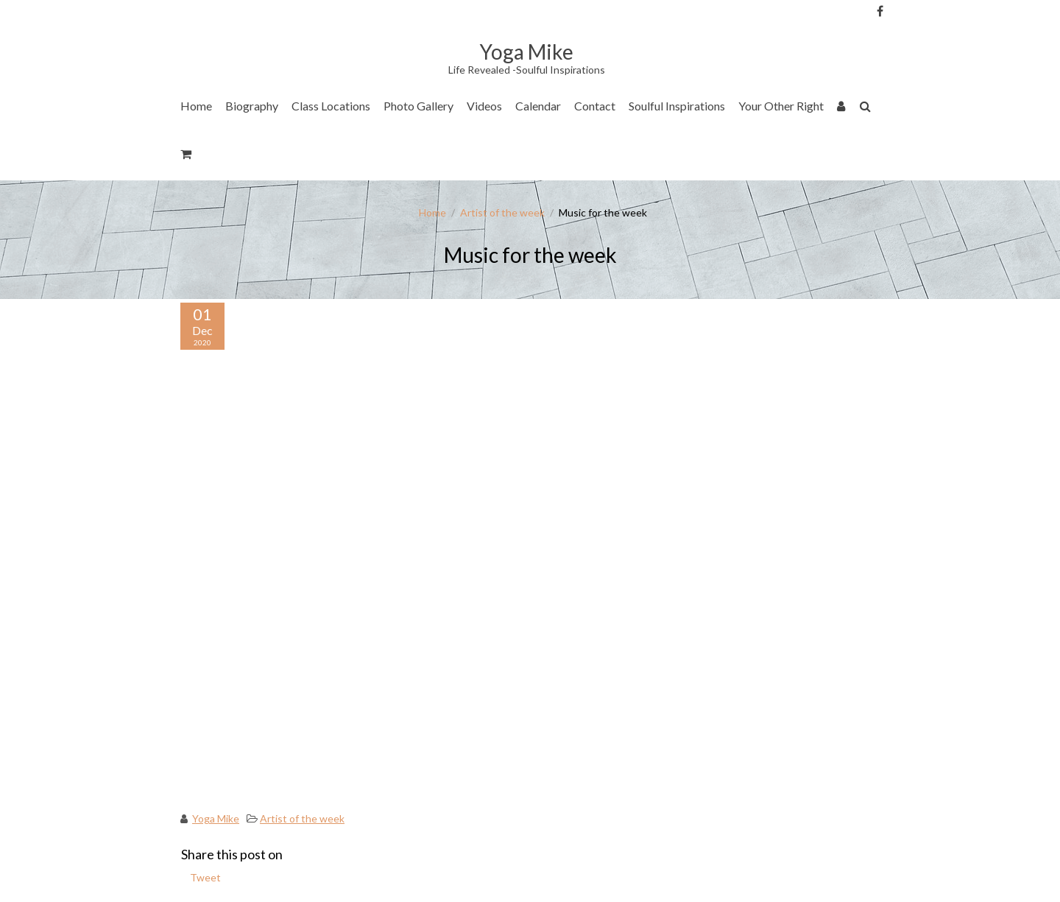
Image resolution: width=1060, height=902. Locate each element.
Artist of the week (502, 212)
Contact (594, 106)
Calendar (538, 106)
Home (196, 106)
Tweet (205, 877)
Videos (484, 106)
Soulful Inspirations (677, 106)
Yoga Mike (215, 818)
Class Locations (331, 106)
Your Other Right (781, 106)
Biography (251, 106)
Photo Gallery (418, 106)
